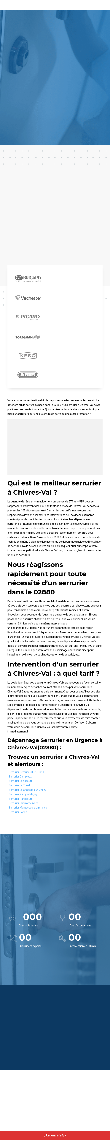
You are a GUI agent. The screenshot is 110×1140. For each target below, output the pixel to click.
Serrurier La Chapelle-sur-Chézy (27, 791)
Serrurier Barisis (18, 813)
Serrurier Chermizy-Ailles (23, 804)
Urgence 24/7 (55, 1135)
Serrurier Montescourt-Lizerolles (28, 808)
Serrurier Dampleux (20, 777)
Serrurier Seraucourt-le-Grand (26, 773)
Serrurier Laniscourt (20, 782)
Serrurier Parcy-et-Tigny (23, 795)
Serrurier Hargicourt (20, 799)
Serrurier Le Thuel (19, 786)
